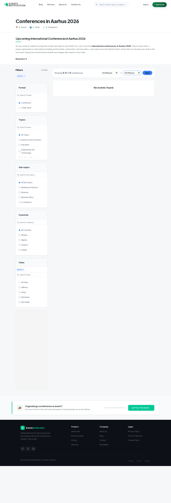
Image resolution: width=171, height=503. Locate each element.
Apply (147, 73)
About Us (63, 4)
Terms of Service (135, 436)
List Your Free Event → (141, 408)
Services (50, 4)
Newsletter (104, 445)
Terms (139, 461)
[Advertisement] (32, 350)
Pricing (74, 440)
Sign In (146, 5)
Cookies (147, 461)
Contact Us (76, 4)
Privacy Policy (134, 431)
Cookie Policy (133, 440)
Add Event (159, 5)
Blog (41, 4)
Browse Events (77, 436)
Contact (103, 440)
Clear (44, 70)
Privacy (131, 461)
